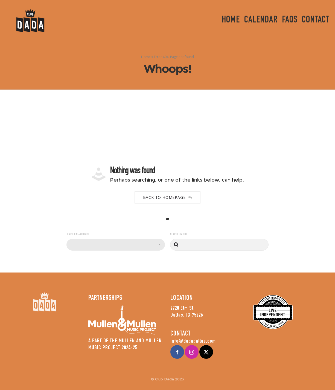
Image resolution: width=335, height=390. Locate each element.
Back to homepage (167, 197)
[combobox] (115, 245)
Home (146, 57)
